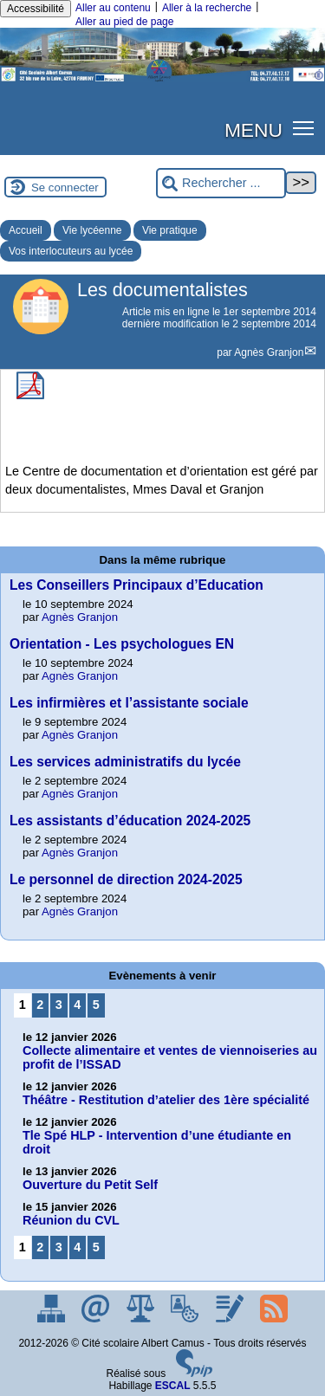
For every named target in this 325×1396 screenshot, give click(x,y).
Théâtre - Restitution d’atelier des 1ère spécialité (166, 1100)
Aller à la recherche (206, 8)
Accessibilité (35, 9)
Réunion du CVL (71, 1220)
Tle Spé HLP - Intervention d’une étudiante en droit (157, 1142)
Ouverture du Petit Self (90, 1185)
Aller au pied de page (124, 22)
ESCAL (173, 1386)
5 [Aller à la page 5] (96, 1004)
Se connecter (65, 187)
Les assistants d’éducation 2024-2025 (130, 820)
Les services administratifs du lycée (125, 761)
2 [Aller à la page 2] (39, 1004)
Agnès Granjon (268, 352)
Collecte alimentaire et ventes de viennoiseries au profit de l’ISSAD (170, 1057)
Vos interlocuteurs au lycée (71, 251)
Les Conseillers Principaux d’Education (136, 585)
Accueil (25, 230)
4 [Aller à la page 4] (77, 1004)
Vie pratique (170, 230)
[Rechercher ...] (221, 183)
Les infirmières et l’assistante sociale (129, 702)
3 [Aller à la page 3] (58, 1004)
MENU (253, 130)
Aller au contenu (113, 8)
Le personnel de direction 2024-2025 (126, 879)
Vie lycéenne (92, 230)
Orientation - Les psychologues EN (122, 644)
